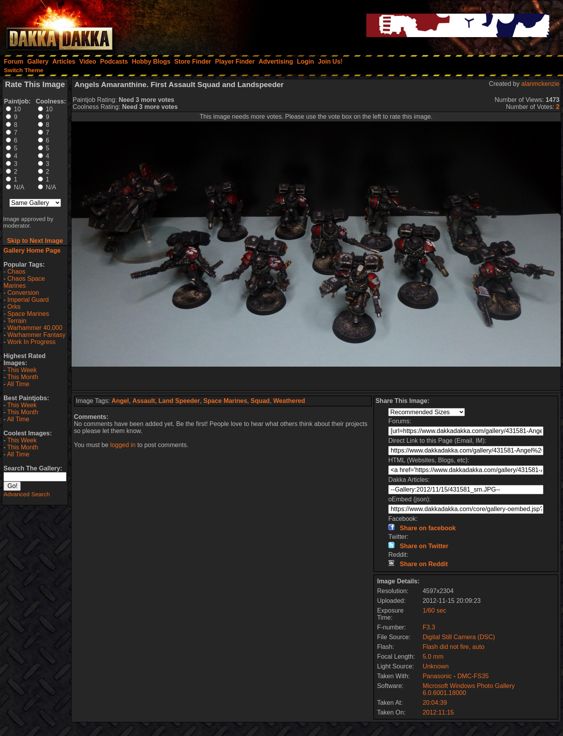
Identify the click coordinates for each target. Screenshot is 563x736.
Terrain (16, 320)
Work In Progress (31, 342)
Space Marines (28, 313)
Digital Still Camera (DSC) (459, 637)
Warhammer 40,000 (35, 327)
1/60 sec (434, 610)
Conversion (23, 292)
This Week (21, 370)
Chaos (16, 271)
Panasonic (437, 676)
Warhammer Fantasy (36, 334)
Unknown (436, 666)
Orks (14, 306)
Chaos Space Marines (24, 282)
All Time (18, 384)
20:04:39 (435, 702)
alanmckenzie (540, 83)
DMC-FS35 (473, 676)
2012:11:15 (438, 712)
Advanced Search (27, 494)
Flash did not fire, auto (453, 646)
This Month (22, 377)
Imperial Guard (28, 299)
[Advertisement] (316, 378)
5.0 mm (433, 656)
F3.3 (429, 627)
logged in (123, 445)
